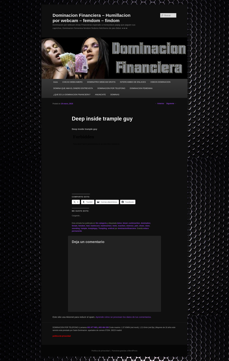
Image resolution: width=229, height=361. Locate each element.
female (74, 226)
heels (115, 226)
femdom (81, 226)
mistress (129, 226)
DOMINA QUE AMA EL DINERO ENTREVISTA (73, 88)
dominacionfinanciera (127, 228)
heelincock (95, 226)
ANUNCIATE (100, 94)
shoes (141, 226)
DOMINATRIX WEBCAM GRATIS (101, 82)
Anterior (159, 104)
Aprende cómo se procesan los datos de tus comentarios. (123, 317)
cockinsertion (134, 223)
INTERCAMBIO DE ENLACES (133, 82)
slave (147, 226)
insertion (121, 226)
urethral (111, 228)
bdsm (119, 223)
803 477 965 (92, 327)
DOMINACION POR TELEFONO (111, 88)
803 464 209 (104, 327)
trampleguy (93, 228)
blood (125, 223)
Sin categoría (101, 223)
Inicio (55, 82)
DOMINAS (114, 94)
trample (84, 228)
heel (88, 226)
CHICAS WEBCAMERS (72, 82)
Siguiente (171, 104)
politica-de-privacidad (62, 336)
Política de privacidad (101, 351)
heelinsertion (106, 226)
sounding (76, 228)
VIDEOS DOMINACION (160, 82)
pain (136, 226)
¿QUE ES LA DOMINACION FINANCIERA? (71, 94)
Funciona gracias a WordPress (124, 351)
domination (145, 223)
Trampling (102, 228)
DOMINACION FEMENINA (141, 88)
